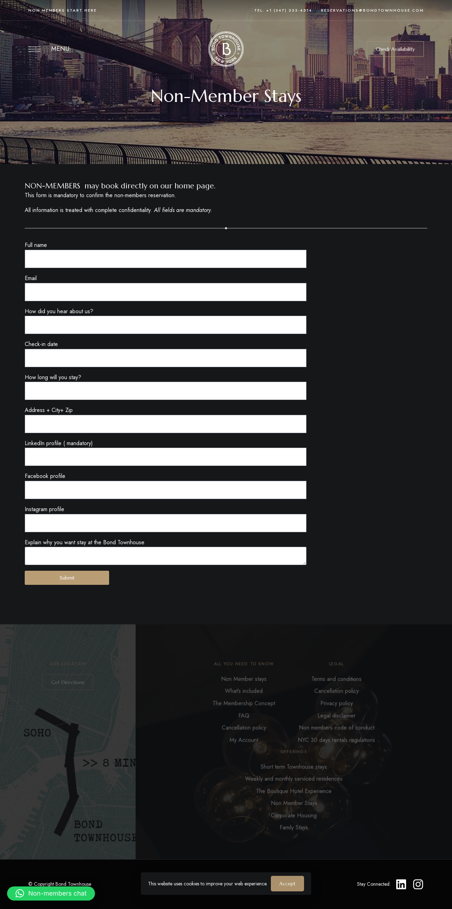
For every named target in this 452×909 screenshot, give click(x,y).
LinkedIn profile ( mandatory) (59, 443)
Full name (36, 245)
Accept (287, 883)
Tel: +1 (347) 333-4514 (283, 10)
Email (31, 278)
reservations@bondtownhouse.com (372, 10)
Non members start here (62, 10)
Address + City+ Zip (49, 410)
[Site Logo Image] (226, 49)
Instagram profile (44, 509)
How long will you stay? (53, 377)
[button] (395, 49)
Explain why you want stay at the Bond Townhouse (84, 542)
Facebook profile (45, 476)
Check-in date (41, 344)
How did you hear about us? (59, 311)
